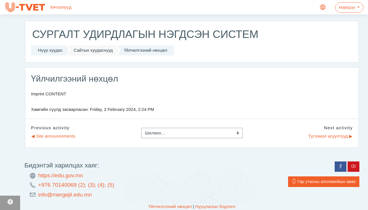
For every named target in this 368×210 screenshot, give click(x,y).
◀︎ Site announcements (53, 136)
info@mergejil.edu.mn (65, 195)
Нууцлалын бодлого (215, 206)
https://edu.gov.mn (60, 175)
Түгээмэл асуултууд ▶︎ (330, 136)
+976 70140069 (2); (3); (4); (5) (76, 185)
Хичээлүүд (60, 7)
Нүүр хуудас (50, 50)
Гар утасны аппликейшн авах (324, 181)
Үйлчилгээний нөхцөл (145, 50)
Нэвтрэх (347, 7)
